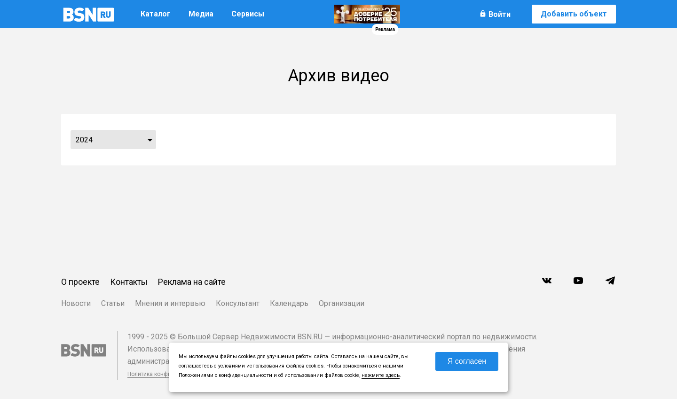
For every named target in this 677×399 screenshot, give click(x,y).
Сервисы (247, 13)
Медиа (201, 13)
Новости (76, 303)
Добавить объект (574, 13)
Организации (341, 303)
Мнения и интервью (170, 303)
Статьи (113, 303)
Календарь (289, 303)
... (150, 139)
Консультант (238, 303)
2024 (84, 139)
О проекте (80, 282)
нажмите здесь (381, 375)
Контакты (129, 282)
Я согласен (467, 361)
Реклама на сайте (192, 282)
